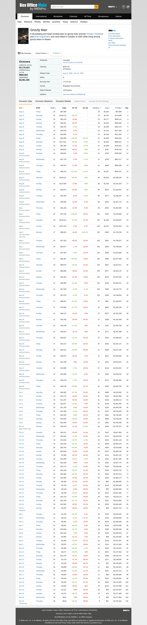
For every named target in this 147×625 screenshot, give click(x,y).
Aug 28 (21, 184)
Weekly (37, 22)
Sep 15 (21, 295)
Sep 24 (21, 350)
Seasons (74, 22)
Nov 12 (21, 556)
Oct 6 (21, 411)
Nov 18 (21, 578)
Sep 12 (21, 277)
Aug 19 (21, 138)
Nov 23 (21, 597)
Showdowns (103, 16)
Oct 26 (21, 489)
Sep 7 (21, 247)
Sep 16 (21, 301)
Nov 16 (21, 571)
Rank (52, 108)
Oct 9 (21, 423)
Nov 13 (21, 559)
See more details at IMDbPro (74, 94)
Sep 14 (21, 289)
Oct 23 (21, 478)
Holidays (84, 22)
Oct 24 (21, 481)
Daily (19, 22)
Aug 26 (21, 171)
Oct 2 (21, 396)
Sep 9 (21, 259)
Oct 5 (21, 407)
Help (89, 613)
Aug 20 (21, 142)
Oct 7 (21, 415)
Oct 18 (21, 459)
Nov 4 (21, 525)
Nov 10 (21, 548)
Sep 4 (21, 226)
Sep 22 (21, 338)
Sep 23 (21, 344)
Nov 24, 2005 (78, 73)
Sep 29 (21, 380)
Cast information (114, 34)
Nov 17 (21, 575)
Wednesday (40, 131)
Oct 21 (21, 470)
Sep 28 (21, 374)
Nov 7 (21, 537)
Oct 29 (21, 500)
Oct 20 (21, 466)
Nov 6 (21, 533)
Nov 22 (21, 593)
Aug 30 (21, 196)
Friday (38, 112)
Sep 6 (21, 240)
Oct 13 (21, 440)
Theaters (95, 108)
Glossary (59, 613)
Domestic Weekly (63, 101)
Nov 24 (21, 601)
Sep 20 (21, 325)
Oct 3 (21, 400)
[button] (112, 6)
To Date (118, 108)
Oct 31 (21, 508)
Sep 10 (21, 265)
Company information (116, 38)
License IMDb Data (80, 613)
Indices (119, 16)
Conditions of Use (51, 623)
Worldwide (57, 16)
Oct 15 (21, 447)
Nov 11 (21, 552)
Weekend (28, 22)
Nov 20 (21, 586)
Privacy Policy (66, 623)
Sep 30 (21, 386)
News (110, 40)
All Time (87, 16)
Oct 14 (21, 444)
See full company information (72, 62)
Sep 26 (21, 362)
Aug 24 (21, 159)
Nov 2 (21, 518)
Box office (111, 43)
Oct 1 (21, 392)
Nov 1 (21, 514)
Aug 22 (21, 149)
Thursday (39, 134)
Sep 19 (21, 319)
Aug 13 (21, 115)
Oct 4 (21, 404)
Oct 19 (21, 463)
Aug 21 (21, 146)
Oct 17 (21, 455)
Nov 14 (21, 563)
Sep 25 (21, 356)
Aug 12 (21, 112)
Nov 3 (21, 522)
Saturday (39, 115)
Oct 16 (21, 451)
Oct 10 (21, 426)
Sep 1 (21, 208)
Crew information (114, 36)
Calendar (73, 16)
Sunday (38, 119)
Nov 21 (21, 590)
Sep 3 (21, 220)
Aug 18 (21, 134)
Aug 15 (21, 123)
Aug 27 (21, 177)
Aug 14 (21, 119)
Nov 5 (21, 529)
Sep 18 (21, 313)
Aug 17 (21, 131)
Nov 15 (21, 567)
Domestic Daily (25, 101)
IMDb (83, 617)
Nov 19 (21, 582)
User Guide (68, 613)
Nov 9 (21, 544)
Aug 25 (21, 165)
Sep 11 (21, 271)
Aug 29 (21, 190)
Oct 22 (21, 474)
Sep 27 (21, 368)
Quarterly (56, 22)
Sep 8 (21, 253)
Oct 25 (21, 485)
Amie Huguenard (42, 37)
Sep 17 (21, 307)
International (41, 16)
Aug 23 (21, 153)
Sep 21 (21, 332)
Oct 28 (21, 497)
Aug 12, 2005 (67, 73)
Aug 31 (21, 202)
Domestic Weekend (43, 101)
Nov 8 (21, 540)
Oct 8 (21, 419)
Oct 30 (21, 504)
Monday (39, 123)
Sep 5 (21, 232)
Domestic (25, 16)
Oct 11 (21, 432)
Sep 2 (21, 214)
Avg (106, 108)
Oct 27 (21, 493)
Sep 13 (21, 283)
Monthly (46, 22)
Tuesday (39, 127)
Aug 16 (21, 127)
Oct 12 (21, 436)
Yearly (65, 22)
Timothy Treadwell (94, 34)
